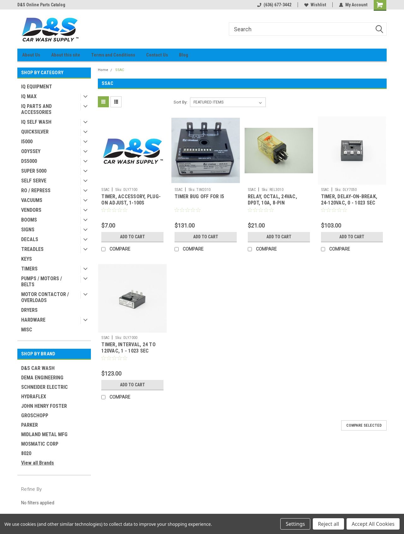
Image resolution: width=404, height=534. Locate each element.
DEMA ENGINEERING (42, 378)
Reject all (328, 523)
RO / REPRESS (35, 190)
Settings (295, 523)
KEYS (26, 259)
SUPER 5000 (33, 171)
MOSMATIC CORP (39, 444)
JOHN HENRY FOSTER (44, 406)
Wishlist (315, 4)
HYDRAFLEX (33, 397)
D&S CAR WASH (38, 368)
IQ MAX (29, 96)
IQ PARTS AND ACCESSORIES (36, 109)
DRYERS (29, 310)
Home (103, 70)
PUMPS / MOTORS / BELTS (41, 282)
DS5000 (29, 161)
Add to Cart (132, 236)
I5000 (27, 142)
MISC (26, 330)
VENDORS (31, 210)
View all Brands (37, 463)
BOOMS (29, 220)
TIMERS (29, 269)
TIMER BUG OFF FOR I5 (199, 196)
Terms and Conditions (113, 55)
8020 (26, 453)
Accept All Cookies (373, 523)
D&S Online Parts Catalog (41, 4)
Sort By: (180, 102)
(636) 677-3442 (274, 4)
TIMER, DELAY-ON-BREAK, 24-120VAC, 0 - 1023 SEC (349, 199)
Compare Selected (364, 425)
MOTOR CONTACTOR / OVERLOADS (45, 297)
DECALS (29, 239)
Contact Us (157, 55)
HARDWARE (33, 320)
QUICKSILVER (35, 132)
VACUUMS (31, 200)
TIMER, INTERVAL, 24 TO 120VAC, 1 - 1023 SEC (128, 347)
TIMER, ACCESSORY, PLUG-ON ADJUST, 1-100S (131, 199)
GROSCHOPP (34, 415)
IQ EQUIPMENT (36, 87)
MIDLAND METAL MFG (44, 434)
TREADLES (32, 249)
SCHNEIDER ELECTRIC (44, 387)
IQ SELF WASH (36, 122)
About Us (31, 55)
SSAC (119, 70)
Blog (183, 55)
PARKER (29, 425)
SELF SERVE (33, 181)
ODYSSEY (30, 151)
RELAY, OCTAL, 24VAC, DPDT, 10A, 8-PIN (272, 199)
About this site (65, 55)
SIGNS (27, 230)
